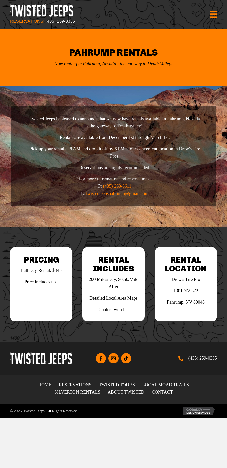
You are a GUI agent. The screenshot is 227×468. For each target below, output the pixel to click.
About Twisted (126, 392)
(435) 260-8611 (117, 186)
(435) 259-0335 (60, 21)
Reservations (75, 385)
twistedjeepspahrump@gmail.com (117, 193)
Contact (162, 392)
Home (44, 385)
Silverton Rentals (77, 392)
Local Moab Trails (165, 385)
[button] (101, 358)
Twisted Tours (117, 385)
